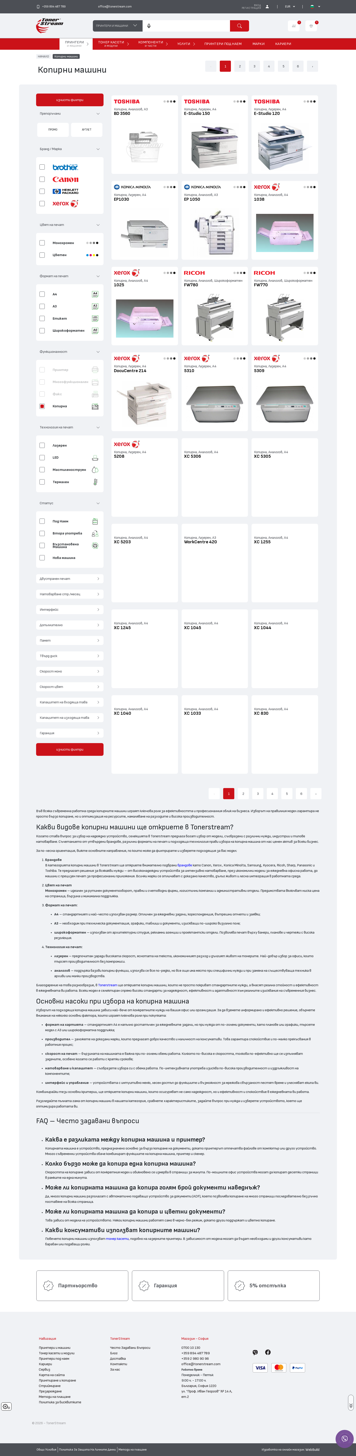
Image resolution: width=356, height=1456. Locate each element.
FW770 (261, 285)
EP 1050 (192, 199)
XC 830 (261, 713)
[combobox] (186, 26)
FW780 (191, 285)
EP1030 (121, 199)
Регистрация (251, 8)
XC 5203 (122, 542)
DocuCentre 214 (130, 370)
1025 (119, 285)
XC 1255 (262, 542)
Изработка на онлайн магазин (283, 1449)
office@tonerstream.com (200, 1364)
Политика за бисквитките (60, 1402)
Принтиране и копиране (57, 1380)
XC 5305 (262, 456)
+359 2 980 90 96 (195, 1358)
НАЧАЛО (43, 56)
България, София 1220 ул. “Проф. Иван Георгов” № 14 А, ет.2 (206, 1391)
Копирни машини (66, 56)
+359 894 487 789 (195, 1353)
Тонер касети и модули (56, 1353)
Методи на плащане (55, 1397)
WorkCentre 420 (200, 542)
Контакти (118, 1364)
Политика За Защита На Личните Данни (87, 1449)
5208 (119, 456)
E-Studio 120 (267, 113)
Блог (114, 1353)
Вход (257, 5)
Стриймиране (50, 1386)
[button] (70, 115)
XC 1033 (192, 713)
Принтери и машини (54, 1348)
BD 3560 (122, 113)
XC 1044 (262, 627)
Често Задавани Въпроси (130, 1348)
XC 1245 (122, 627)
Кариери (45, 1364)
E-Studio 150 (197, 113)
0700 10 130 (190, 1348)
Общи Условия (46, 1449)
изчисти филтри (69, 100)
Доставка (118, 1358)
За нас (115, 1369)
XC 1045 (192, 627)
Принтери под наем (54, 1358)
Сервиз (44, 1369)
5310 (189, 370)
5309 (259, 370)
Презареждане (50, 1391)
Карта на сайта (52, 1375)
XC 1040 (122, 713)
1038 (259, 199)
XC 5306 (192, 456)
